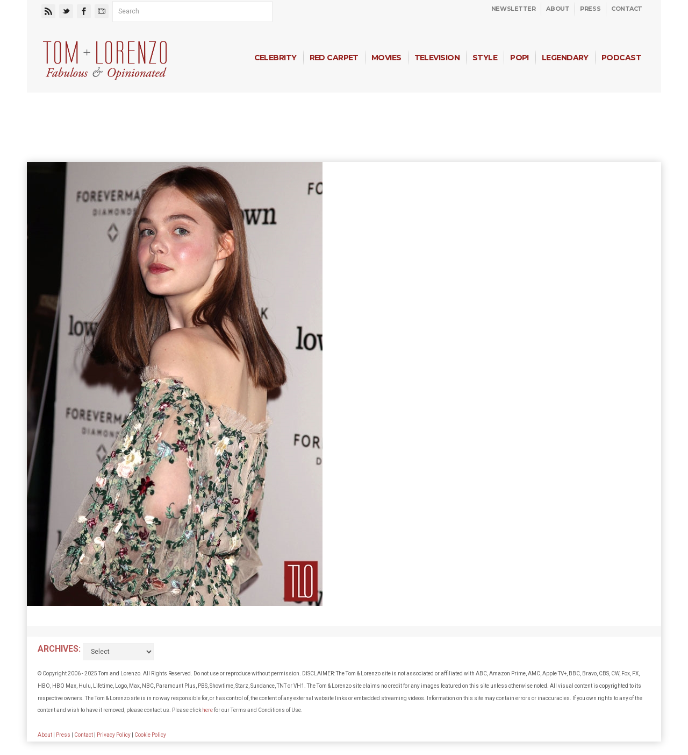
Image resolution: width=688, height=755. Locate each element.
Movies (386, 57)
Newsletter (513, 8)
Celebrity (275, 57)
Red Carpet (334, 57)
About (557, 8)
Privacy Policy (114, 735)
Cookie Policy (150, 735)
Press (590, 8)
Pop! (519, 57)
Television (437, 57)
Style (484, 57)
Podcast (621, 57)
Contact (626, 8)
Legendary (565, 57)
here (207, 710)
